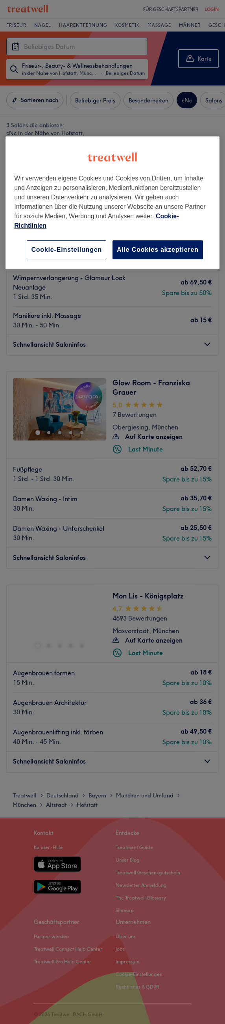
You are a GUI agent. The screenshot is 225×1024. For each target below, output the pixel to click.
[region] (112, 202)
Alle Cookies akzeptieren (158, 249)
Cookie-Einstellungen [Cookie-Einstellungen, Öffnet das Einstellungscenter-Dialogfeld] (66, 249)
